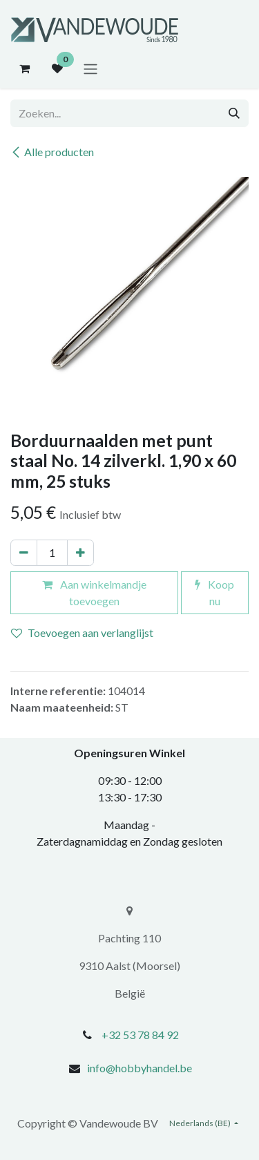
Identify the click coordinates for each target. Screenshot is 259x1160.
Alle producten (52, 151)
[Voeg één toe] (80, 553)
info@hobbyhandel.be (139, 1067)
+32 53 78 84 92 (140, 1034)
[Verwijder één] (23, 553)
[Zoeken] (234, 113)
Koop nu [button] (214, 592)
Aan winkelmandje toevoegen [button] (94, 592)
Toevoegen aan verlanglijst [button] (82, 632)
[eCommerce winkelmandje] (24, 68)
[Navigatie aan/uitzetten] (90, 68)
